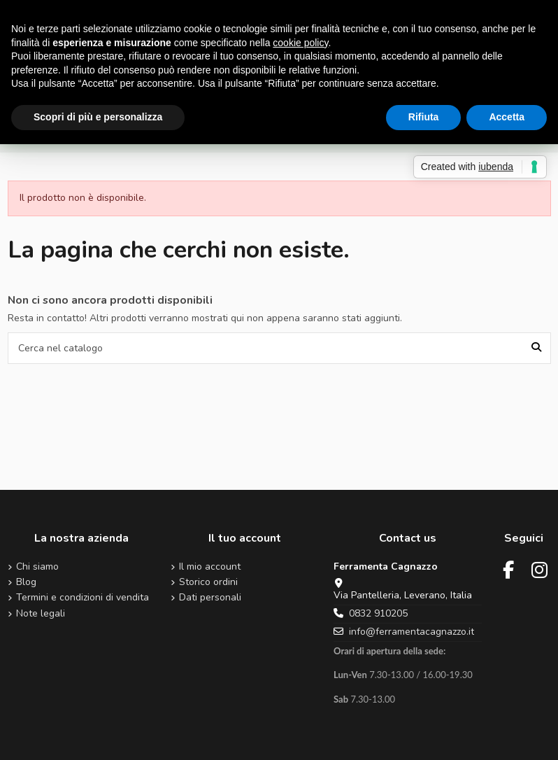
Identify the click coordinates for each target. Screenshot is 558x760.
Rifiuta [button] (423, 116)
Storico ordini (208, 583)
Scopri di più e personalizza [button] (98, 116)
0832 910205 (378, 613)
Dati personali (210, 598)
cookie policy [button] (300, 42)
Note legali (40, 614)
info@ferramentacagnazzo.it (411, 631)
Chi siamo (37, 567)
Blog (26, 583)
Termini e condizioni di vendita (82, 598)
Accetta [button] (506, 116)
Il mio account (210, 567)
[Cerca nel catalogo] (536, 348)
